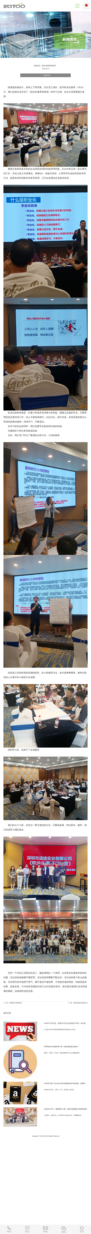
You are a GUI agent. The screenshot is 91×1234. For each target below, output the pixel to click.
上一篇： (12, 1003)
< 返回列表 (45, 75)
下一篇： (78, 1003)
